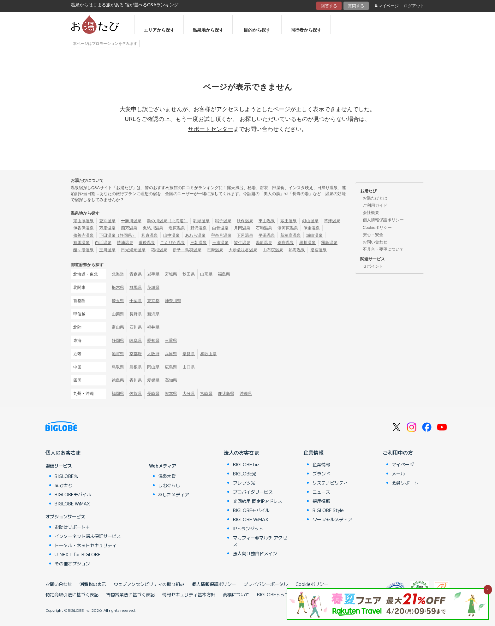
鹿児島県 (226, 393)
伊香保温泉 (83, 228)
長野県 (135, 314)
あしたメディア (173, 494)
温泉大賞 (167, 476)
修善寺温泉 (83, 235)
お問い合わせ (375, 242)
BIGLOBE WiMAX (72, 503)
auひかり (64, 485)
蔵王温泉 (288, 220)
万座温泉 (107, 228)
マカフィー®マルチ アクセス (260, 540)
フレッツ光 (244, 483)
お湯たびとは (375, 198)
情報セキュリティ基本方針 (188, 594)
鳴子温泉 (223, 220)
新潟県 (153, 314)
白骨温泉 (220, 228)
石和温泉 (264, 228)
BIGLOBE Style (328, 510)
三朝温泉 (198, 242)
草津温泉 (332, 220)
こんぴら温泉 (172, 242)
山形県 (206, 274)
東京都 (153, 300)
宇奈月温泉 (221, 235)
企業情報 (313, 452)
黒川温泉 (307, 242)
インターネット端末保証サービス (88, 536)
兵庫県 (171, 353)
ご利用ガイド (375, 205)
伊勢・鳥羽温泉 (187, 249)
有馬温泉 (81, 242)
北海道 (118, 274)
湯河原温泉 (287, 228)
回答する (329, 5)
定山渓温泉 (83, 220)
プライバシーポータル (266, 584)
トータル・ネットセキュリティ (85, 545)
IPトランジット (248, 528)
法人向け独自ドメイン (255, 553)
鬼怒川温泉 (153, 228)
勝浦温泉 (125, 242)
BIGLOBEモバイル (73, 494)
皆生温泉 (242, 242)
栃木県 (118, 287)
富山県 (118, 327)
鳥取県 (118, 367)
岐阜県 (135, 340)
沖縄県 (246, 393)
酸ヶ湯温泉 (83, 249)
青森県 (135, 274)
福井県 (153, 327)
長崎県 (153, 393)
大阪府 (153, 353)
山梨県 (118, 314)
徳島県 (118, 380)
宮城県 (171, 274)
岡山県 (153, 367)
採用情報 (321, 501)
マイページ (387, 5)
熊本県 (171, 393)
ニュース (321, 492)
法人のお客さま (241, 452)
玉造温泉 (220, 242)
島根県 (135, 367)
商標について (236, 594)
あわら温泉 (195, 235)
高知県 (171, 380)
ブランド (321, 473)
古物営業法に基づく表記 (130, 594)
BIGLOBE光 (66, 476)
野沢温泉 (198, 228)
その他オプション (72, 563)
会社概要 (371, 212)
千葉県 (135, 300)
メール (398, 473)
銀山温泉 (310, 220)
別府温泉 (285, 242)
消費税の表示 (93, 584)
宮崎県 (206, 393)
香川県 (135, 380)
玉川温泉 (107, 249)
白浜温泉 (103, 242)
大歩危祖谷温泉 (243, 249)
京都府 (135, 353)
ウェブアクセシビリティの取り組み (149, 584)
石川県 (135, 327)
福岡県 (118, 393)
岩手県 (153, 274)
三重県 (171, 340)
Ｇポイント (373, 266)
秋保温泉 (245, 220)
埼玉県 (118, 300)
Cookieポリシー (377, 227)
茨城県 (153, 287)
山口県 (188, 367)
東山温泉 (267, 220)
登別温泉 (107, 220)
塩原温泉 (177, 228)
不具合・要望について (383, 249)
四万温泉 (129, 228)
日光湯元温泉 (133, 249)
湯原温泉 (264, 242)
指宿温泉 (318, 249)
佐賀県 (135, 393)
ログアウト (414, 5)
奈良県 (188, 353)
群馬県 (135, 287)
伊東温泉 (311, 228)
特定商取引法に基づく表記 (71, 594)
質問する (356, 5)
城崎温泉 (314, 235)
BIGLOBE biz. (247, 464)
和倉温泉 (149, 235)
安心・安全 (373, 234)
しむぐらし (169, 485)
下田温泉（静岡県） (117, 235)
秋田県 (188, 274)
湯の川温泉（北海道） (167, 220)
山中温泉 (171, 235)
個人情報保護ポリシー (383, 220)
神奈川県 (173, 300)
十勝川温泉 (131, 220)
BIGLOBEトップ (273, 594)
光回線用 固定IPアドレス (257, 501)
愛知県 (153, 340)
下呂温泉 (245, 235)
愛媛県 (153, 380)
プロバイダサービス (253, 492)
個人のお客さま (63, 452)
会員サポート (405, 483)
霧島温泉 (329, 242)
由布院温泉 (273, 249)
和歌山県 (208, 353)
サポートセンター (210, 129)
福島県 (224, 274)
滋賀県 (118, 353)
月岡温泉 (242, 228)
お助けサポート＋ (72, 527)
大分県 (188, 393)
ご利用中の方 (398, 452)
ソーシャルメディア (332, 519)
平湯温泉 (267, 235)
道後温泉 (147, 242)
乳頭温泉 (201, 220)
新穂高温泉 (290, 235)
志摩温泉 (215, 249)
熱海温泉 (297, 249)
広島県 (171, 367)
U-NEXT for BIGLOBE (77, 554)
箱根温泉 (159, 249)
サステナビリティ (330, 483)
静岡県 (118, 340)
